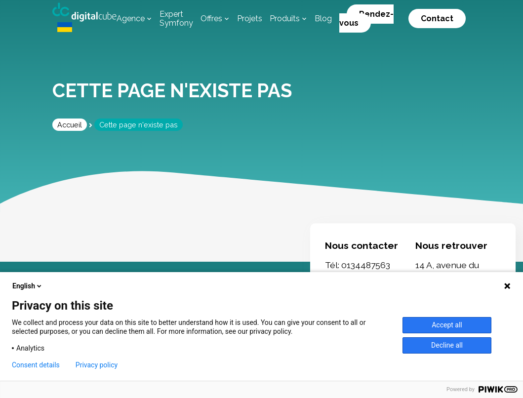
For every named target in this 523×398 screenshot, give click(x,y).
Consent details (36, 365)
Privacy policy (97, 365)
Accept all (447, 325)
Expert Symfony (176, 18)
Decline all (447, 345)
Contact (437, 18)
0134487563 (365, 265)
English (27, 286)
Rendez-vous (366, 18)
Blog (323, 18)
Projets (249, 18)
